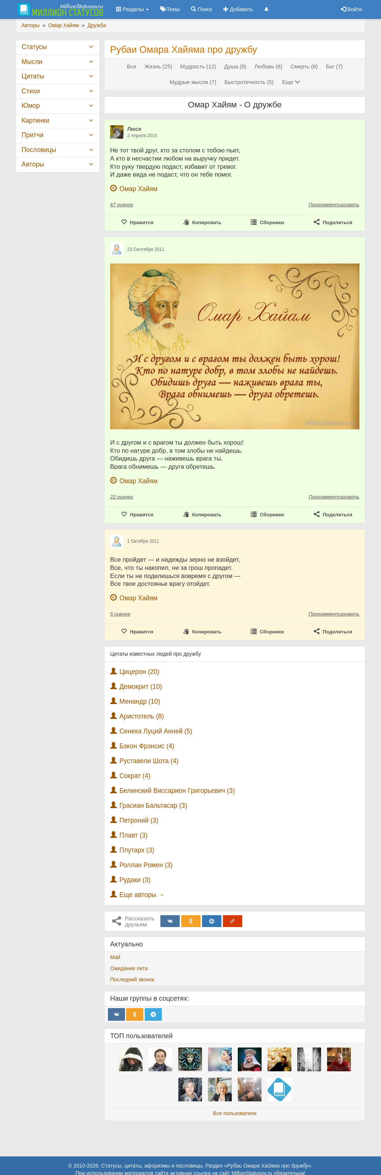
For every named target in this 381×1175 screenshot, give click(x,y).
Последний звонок (132, 979)
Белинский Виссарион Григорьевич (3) (177, 790)
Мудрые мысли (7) (193, 82)
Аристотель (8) (141, 716)
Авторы (33, 164)
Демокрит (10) (140, 686)
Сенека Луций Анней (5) (155, 731)
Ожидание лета (129, 968)
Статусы (34, 47)
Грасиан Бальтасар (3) (153, 805)
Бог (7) (334, 67)
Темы (170, 9)
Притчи (33, 135)
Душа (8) (235, 67)
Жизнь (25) (158, 67)
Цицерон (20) (139, 671)
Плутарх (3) (136, 850)
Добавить (238, 9)
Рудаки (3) (134, 880)
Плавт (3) (133, 835)
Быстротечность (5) (248, 82)
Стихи (31, 91)
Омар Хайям (138, 189)
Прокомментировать (334, 204)
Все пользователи (235, 1113)
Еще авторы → (141, 894)
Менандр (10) (139, 701)
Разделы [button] (132, 9)
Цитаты (33, 76)
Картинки (35, 120)
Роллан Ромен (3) (146, 865)
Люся (134, 129)
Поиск (201, 9)
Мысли (32, 61)
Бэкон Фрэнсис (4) (147, 746)
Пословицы (39, 150)
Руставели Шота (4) (149, 761)
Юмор (31, 105)
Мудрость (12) (198, 67)
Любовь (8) (268, 67)
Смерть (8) (304, 67)
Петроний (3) (139, 820)
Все (131, 67)
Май (115, 957)
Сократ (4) (134, 775)
